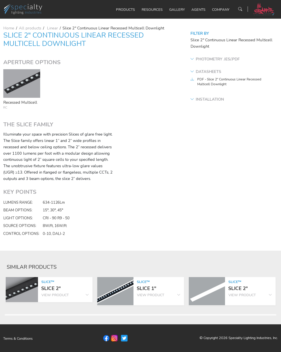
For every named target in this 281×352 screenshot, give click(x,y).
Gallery (177, 9)
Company (220, 9)
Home (8, 28)
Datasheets (206, 72)
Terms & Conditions (18, 338)
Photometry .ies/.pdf (215, 59)
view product (65, 295)
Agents (198, 9)
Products (125, 9)
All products (30, 28)
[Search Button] (240, 9)
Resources (152, 9)
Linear (52, 28)
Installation (207, 99)
